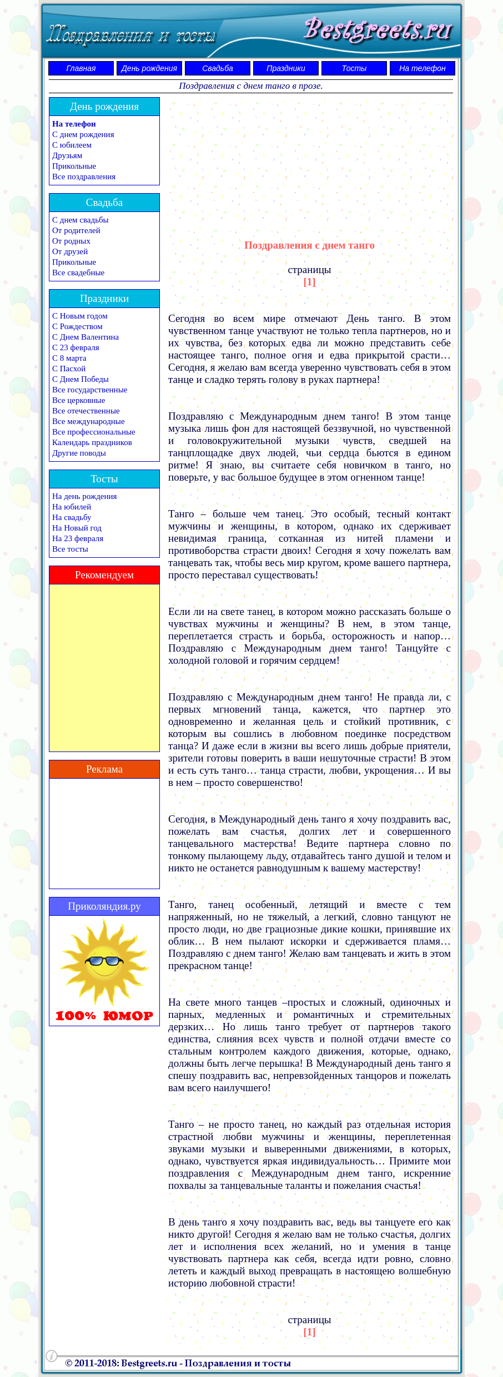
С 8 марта (69, 358)
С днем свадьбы (80, 219)
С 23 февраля (75, 347)
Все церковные (78, 400)
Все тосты (70, 548)
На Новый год (77, 527)
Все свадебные (78, 272)
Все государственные (89, 389)
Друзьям (67, 155)
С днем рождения (83, 134)
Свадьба (217, 68)
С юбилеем (72, 144)
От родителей (76, 230)
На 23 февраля (77, 538)
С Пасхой (68, 368)
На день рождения (84, 496)
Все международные (88, 421)
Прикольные (74, 166)
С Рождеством (77, 326)
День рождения (149, 68)
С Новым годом (80, 315)
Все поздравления (83, 176)
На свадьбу (71, 517)
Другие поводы (79, 452)
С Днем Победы (80, 379)
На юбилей (71, 506)
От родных (71, 240)
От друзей (70, 251)
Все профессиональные (93, 431)
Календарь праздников (92, 442)
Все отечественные (86, 410)
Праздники (285, 68)
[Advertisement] (309, 158)
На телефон (422, 68)
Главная (81, 68)
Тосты (354, 68)
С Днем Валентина (85, 336)
